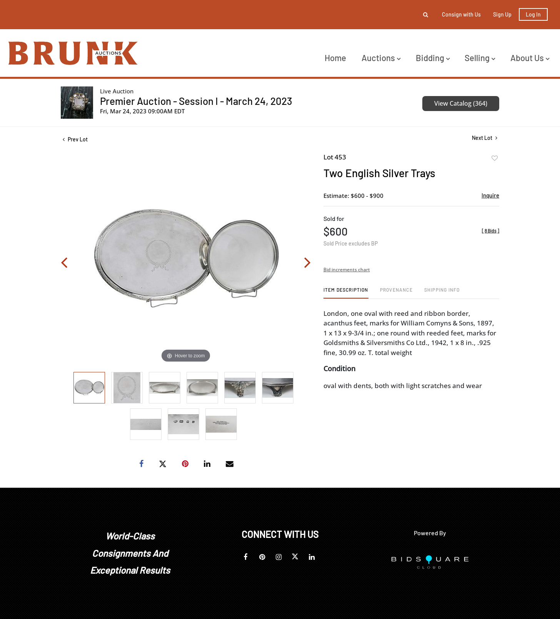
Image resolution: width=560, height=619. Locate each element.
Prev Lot (75, 139)
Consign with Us (461, 14)
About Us (529, 58)
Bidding (433, 58)
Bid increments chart (346, 269)
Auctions (381, 58)
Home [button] (335, 58)
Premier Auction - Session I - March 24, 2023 (196, 101)
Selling (480, 58)
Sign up (502, 14)
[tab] (345, 292)
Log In (533, 14)
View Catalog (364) (460, 103)
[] (490, 230)
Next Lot (484, 137)
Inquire (490, 195)
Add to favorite (494, 158)
